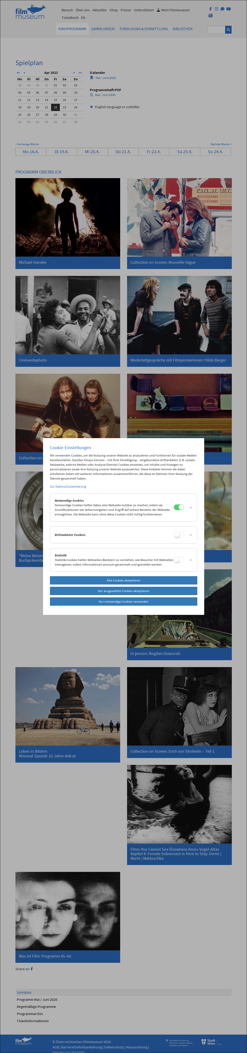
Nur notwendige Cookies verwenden (123, 601)
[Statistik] (179, 560)
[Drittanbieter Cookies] (179, 535)
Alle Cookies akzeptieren (123, 580)
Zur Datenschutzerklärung (68, 486)
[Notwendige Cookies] (179, 507)
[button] (189, 507)
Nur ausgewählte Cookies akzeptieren (123, 591)
